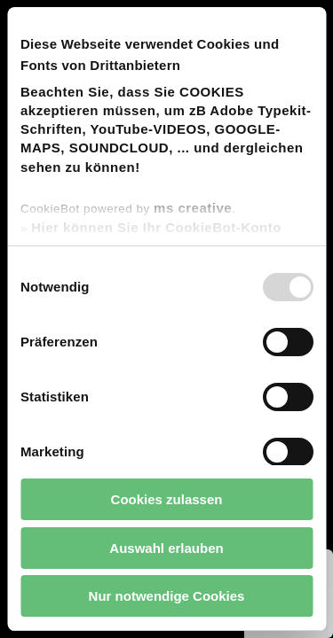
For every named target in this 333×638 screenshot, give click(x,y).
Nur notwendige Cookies (167, 595)
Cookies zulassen (167, 499)
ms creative (193, 207)
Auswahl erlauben (166, 548)
